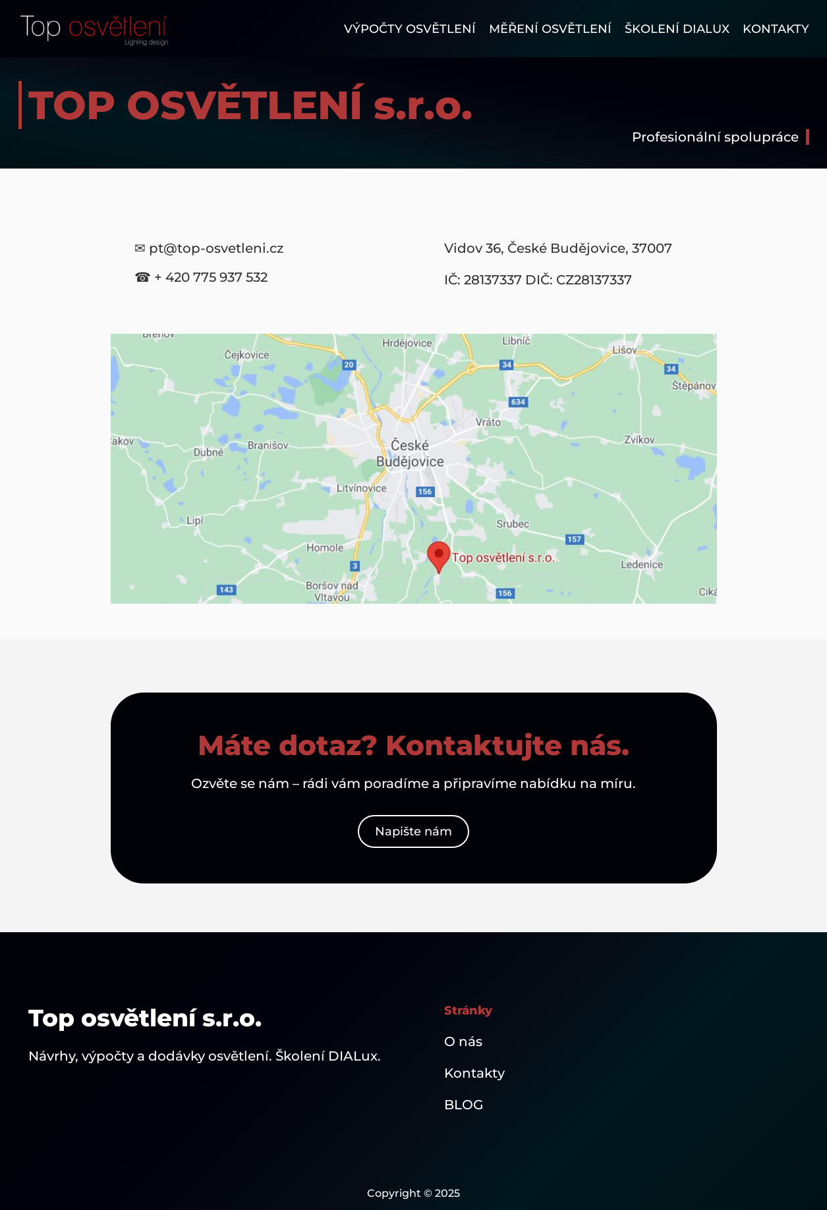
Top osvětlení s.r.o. (145, 1017)
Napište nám (413, 831)
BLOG (463, 1105)
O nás (463, 1041)
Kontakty (474, 1073)
